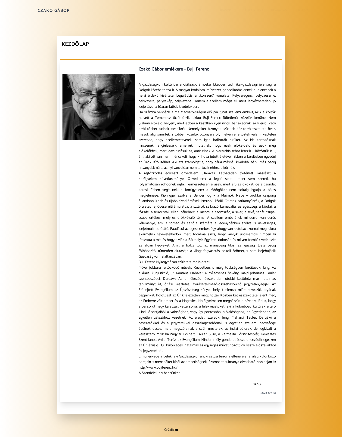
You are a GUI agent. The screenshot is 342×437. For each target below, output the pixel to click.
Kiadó (303, 10)
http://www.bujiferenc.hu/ (158, 367)
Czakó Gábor (54, 10)
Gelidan (173, 430)
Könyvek (183, 10)
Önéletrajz (158, 10)
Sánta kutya (253, 10)
